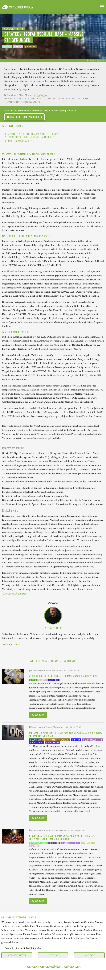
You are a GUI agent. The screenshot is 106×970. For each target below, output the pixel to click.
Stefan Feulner (40, 95)
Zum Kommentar (38, 714)
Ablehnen (89, 955)
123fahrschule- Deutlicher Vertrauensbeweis (31, 137)
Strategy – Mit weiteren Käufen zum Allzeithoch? (33, 133)
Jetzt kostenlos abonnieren (24, 117)
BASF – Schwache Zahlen (20, 140)
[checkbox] (2, 948)
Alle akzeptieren (16, 955)
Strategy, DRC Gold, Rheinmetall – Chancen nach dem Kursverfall (63, 676)
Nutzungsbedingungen (14, 593)
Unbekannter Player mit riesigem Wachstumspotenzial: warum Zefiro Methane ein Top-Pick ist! (65, 734)
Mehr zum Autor (11, 644)
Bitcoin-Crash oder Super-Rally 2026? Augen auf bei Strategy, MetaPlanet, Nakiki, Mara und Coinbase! (62, 837)
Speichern (53, 955)
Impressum (31, 965)
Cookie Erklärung (71, 965)
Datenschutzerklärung (49, 965)
